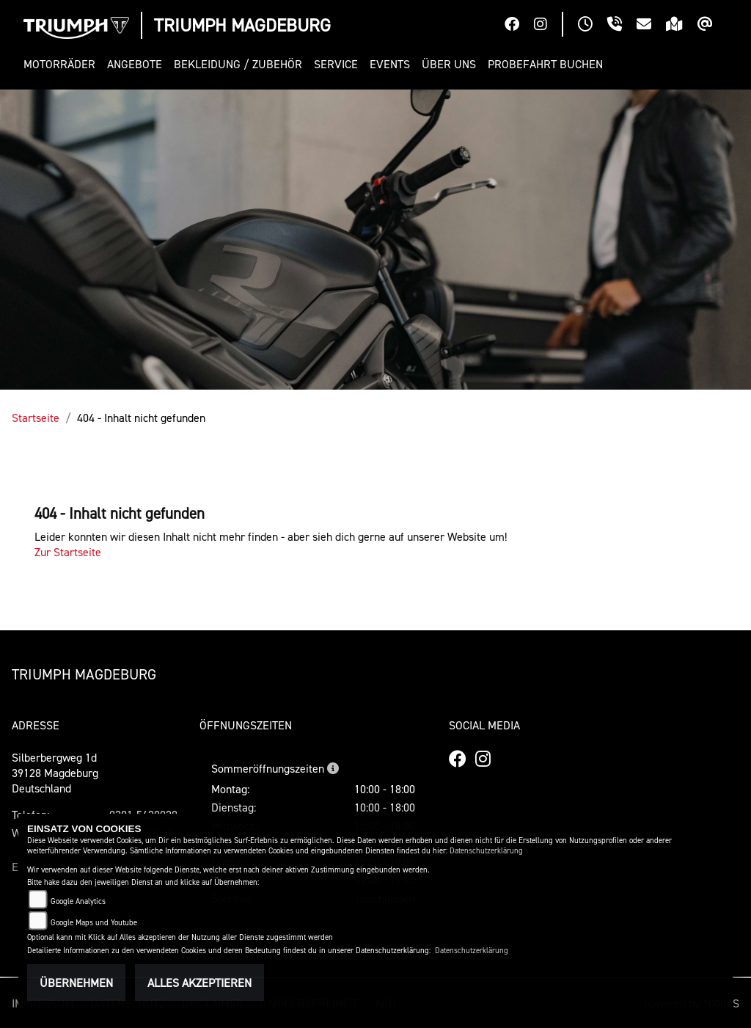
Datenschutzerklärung (486, 851)
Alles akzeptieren (199, 982)
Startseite (35, 417)
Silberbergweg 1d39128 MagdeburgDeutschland (55, 772)
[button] (62, 64)
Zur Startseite (67, 551)
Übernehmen (76, 982)
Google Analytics (78, 901)
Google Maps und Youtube (94, 922)
